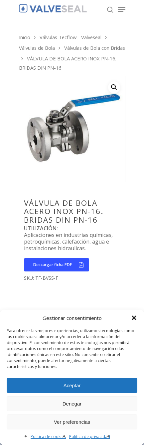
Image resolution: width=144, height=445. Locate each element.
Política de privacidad (89, 436)
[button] (134, 318)
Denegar (72, 404)
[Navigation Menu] (121, 9)
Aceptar (72, 385)
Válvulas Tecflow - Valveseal (70, 37)
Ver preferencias (72, 422)
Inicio (24, 37)
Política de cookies (48, 436)
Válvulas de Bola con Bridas (94, 47)
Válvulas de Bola (37, 47)
